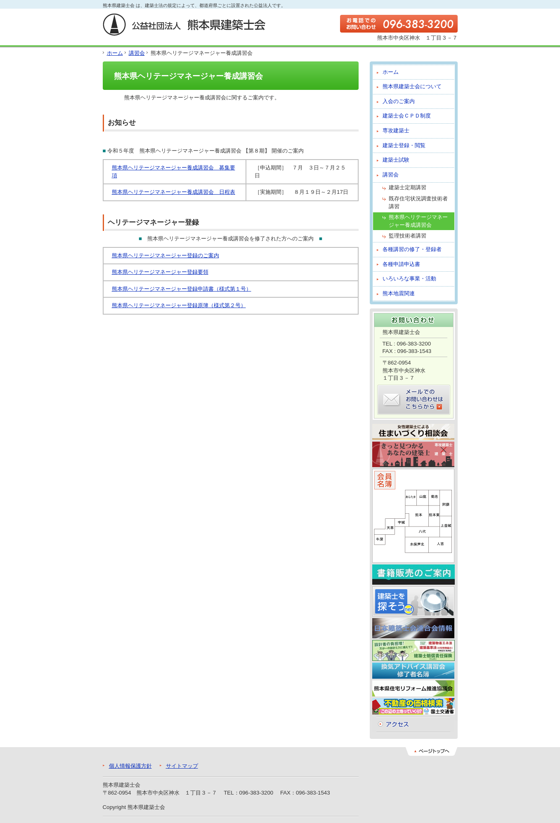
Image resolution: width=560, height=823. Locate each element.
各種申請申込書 (401, 264)
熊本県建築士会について (412, 86)
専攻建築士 (396, 130)
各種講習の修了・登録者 (412, 249)
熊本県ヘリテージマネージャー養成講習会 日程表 (173, 192)
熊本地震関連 (399, 293)
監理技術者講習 (407, 236)
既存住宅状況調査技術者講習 (418, 202)
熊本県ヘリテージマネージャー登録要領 (160, 272)
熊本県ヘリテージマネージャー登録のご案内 (165, 255)
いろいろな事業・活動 (409, 278)
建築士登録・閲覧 (404, 145)
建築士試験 (396, 160)
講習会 (137, 53)
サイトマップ (182, 766)
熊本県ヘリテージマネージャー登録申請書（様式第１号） (181, 289)
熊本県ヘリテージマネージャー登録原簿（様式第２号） (179, 305)
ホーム (115, 53)
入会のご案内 (399, 101)
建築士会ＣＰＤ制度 (407, 116)
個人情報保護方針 (130, 766)
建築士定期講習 (407, 187)
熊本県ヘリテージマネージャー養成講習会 (418, 221)
